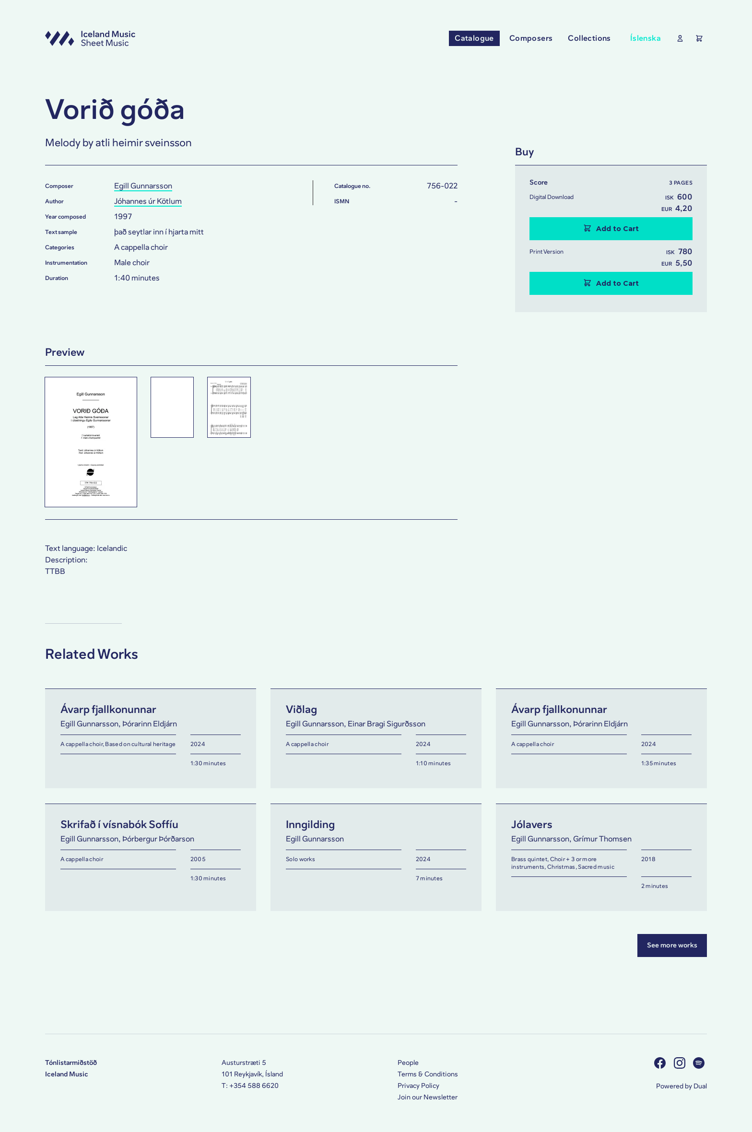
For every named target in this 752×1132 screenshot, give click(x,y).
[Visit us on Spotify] (700, 1063)
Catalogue (474, 38)
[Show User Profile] (678, 38)
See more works (672, 945)
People (408, 1063)
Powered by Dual (681, 1086)
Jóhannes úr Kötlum (148, 201)
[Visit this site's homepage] (90, 38)
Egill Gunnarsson (143, 185)
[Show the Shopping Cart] (697, 38)
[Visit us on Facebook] (661, 1063)
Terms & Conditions (428, 1074)
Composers (531, 38)
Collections (589, 38)
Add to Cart (611, 228)
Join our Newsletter (428, 1097)
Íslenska (645, 38)
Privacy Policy (418, 1086)
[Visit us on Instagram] (681, 1063)
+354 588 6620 (254, 1086)
